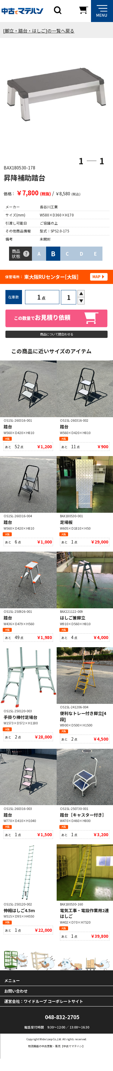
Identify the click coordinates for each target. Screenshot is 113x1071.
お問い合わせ (16, 1003)
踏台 (8, 430)
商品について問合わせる (56, 335)
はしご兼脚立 (72, 624)
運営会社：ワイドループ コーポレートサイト (43, 1013)
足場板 (66, 527)
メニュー (12, 993)
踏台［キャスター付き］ (83, 824)
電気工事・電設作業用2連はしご (84, 924)
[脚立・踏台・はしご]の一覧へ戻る (38, 30)
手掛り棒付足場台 (20, 725)
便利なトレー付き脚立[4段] (83, 724)
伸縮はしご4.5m (19, 921)
